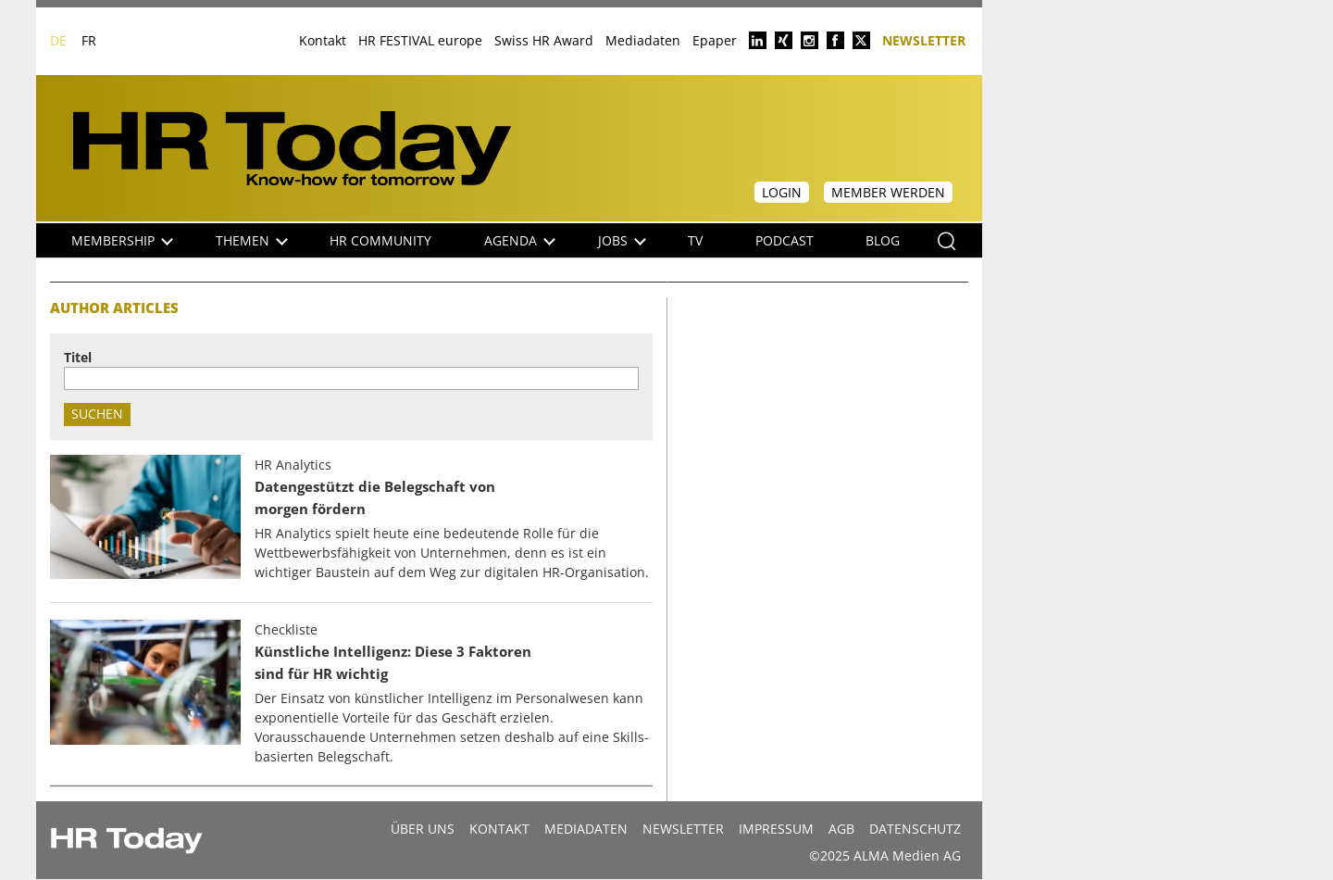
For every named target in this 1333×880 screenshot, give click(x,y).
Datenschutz (915, 828)
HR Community (380, 240)
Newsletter (923, 39)
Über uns (423, 828)
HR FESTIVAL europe (420, 40)
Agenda (519, 240)
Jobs (622, 240)
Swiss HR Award (543, 40)
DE (58, 40)
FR (88, 40)
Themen (252, 240)
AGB (841, 828)
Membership (122, 240)
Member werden (888, 192)
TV (695, 240)
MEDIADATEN (586, 828)
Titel (78, 357)
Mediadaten (642, 40)
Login (782, 192)
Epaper (714, 40)
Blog (883, 240)
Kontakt (322, 40)
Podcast (784, 240)
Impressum (776, 828)
